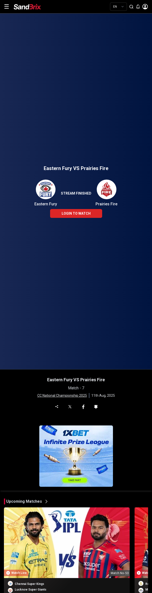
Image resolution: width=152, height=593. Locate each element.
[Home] (31, 7)
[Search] (131, 6)
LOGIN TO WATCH (76, 213)
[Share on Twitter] (69, 406)
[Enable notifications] (138, 6)
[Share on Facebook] (83, 406)
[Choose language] (118, 6)
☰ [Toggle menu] (6, 6)
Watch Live (19, 573)
